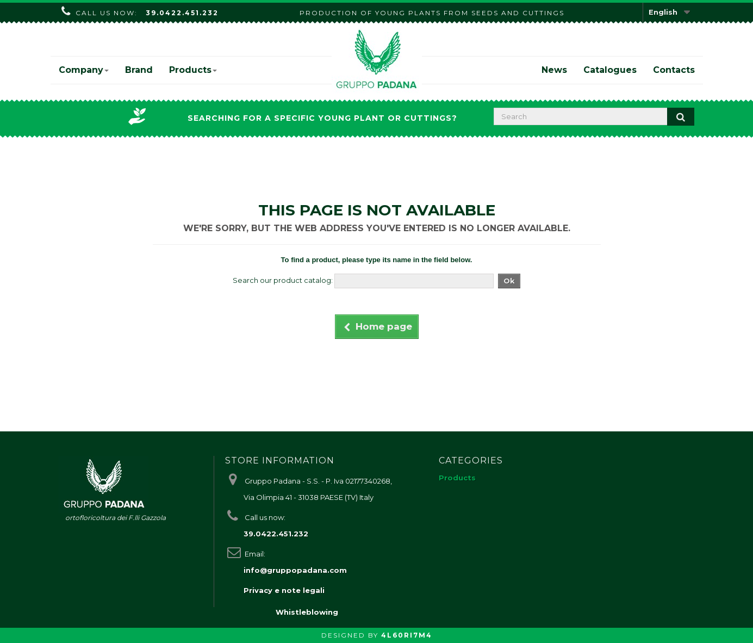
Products (193, 70)
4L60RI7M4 (406, 635)
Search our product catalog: (283, 280)
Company (84, 70)
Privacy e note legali (284, 590)
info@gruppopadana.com (295, 570)
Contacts (674, 70)
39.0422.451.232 (182, 13)
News (554, 70)
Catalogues (610, 70)
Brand (139, 70)
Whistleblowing (307, 612)
